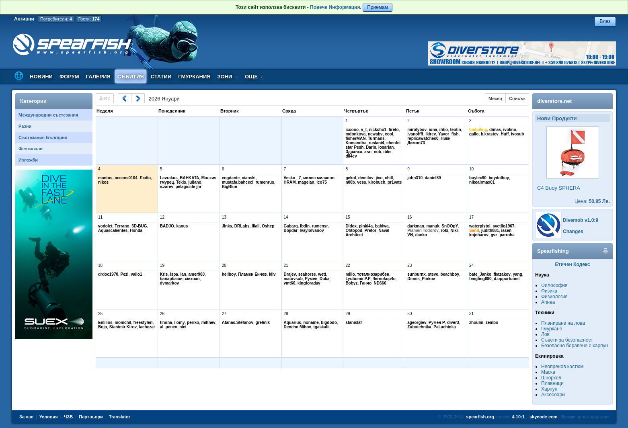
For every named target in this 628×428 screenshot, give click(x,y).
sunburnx (416, 274)
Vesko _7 (292, 178)
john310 (415, 178)
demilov (366, 178)
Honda (136, 230)
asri (367, 151)
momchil (123, 322)
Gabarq (291, 226)
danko (421, 235)
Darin (371, 147)
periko (193, 322)
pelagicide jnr (188, 186)
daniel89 (433, 178)
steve (433, 274)
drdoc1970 (108, 274)
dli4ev (351, 156)
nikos (103, 182)
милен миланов (319, 178)
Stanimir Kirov (123, 327)
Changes (573, 231)
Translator (119, 416)
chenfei (393, 143)
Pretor (370, 230)
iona (433, 129)
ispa (174, 274)
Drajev (290, 274)
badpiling (478, 129)
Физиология (554, 296)
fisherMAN (355, 138)
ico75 (321, 182)
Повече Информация (335, 7)
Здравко (353, 151)
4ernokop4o (384, 278)
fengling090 (480, 278)
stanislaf (353, 322)
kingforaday (309, 283)
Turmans (376, 138)
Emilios (105, 322)
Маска (548, 372)
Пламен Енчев (252, 274)
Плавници (552, 383)
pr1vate (395, 182)
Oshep (268, 226)
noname (310, 322)
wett (322, 274)
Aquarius (292, 322)
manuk (432, 226)
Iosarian (386, 147)
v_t (364, 129)
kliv (272, 274)
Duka (324, 278)
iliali (255, 226)
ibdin (305, 226)
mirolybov (417, 129)
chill (389, 178)
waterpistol (479, 226)
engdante (231, 178)
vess (361, 182)
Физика (549, 291)
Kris (164, 274)
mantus (105, 178)
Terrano (122, 226)
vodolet (105, 226)
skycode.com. (544, 416)
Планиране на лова (563, 323)
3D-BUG (139, 226)
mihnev (208, 322)
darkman (415, 226)
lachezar (147, 327)
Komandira (355, 143)
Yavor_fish (448, 134)
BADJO (167, 226)
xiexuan (192, 278)
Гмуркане (551, 329)
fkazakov (502, 274)
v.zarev (166, 186)
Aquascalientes (112, 230)
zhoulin (476, 322)
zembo (492, 322)
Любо (145, 178)
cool (389, 134)
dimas (495, 129)
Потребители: (56, 18)
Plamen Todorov (423, 230)
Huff (505, 134)
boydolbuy (498, 178)
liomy (179, 322)
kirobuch (376, 182)
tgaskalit (321, 327)
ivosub (517, 134)
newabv (375, 134)
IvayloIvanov (312, 230)
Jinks (227, 226)
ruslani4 (376, 143)
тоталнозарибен (373, 274)
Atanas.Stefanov (237, 322)
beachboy (449, 274)
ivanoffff (415, 134)
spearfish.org (480, 416)
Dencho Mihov (297, 327)
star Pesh (354, 147)
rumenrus (265, 182)
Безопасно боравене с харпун (574, 345)
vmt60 (290, 283)
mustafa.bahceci (237, 182)
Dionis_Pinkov (421, 278)
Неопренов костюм (562, 366)
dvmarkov (169, 283)
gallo (473, 134)
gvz (493, 235)
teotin (455, 129)
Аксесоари (553, 394)
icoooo (352, 129)
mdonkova (355, 134)
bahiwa (382, 226)
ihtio (443, 129)
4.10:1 (518, 416)
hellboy (229, 274)
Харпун (549, 389)
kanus (182, 226)
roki (444, 230)
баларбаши (171, 278)
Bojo (102, 327)
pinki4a (366, 226)
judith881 (490, 230)
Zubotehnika (419, 327)
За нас (26, 416)
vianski (249, 178)
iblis (388, 151)
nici (182, 327)
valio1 (136, 274)
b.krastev (490, 134)
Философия (554, 285)
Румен (311, 278)
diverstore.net (554, 101)
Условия (48, 416)
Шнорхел (551, 378)
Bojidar (291, 230)
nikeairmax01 (482, 182)
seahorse (307, 274)
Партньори (91, 416)
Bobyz (351, 283)
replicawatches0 (422, 138)
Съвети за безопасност (567, 340)
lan (183, 274)
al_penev (168, 327)
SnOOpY (449, 226)
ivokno (509, 129)
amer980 (196, 274)
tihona (166, 322)
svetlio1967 (503, 226)
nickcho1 (377, 129)
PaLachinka (444, 327)
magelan (306, 182)
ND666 (380, 283)
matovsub (293, 278)
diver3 (453, 322)
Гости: (89, 18)
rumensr (320, 226)
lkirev (430, 134)
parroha (507, 235)
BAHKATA (189, 178)
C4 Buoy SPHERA (558, 188)
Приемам (377, 7)
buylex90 (477, 178)
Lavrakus (169, 178)
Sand (474, 230)
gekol (350, 178)
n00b (350, 182)
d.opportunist (506, 278)
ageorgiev (416, 322)
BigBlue (229, 186)
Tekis (181, 182)
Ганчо (365, 283)
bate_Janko (480, 274)
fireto (394, 129)
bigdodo (329, 322)
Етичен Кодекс (572, 264)
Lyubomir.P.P (357, 278)
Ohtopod (353, 230)
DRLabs (242, 226)
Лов (545, 334)
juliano (195, 182)
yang (517, 274)
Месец (495, 98)
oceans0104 (126, 178)
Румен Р (437, 322)
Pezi (125, 274)
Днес (104, 98)
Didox (351, 226)
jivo (379, 178)
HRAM (290, 182)
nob (377, 151)
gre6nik (263, 322)
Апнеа (548, 302)
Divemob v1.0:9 (580, 220)
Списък (517, 98)
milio (350, 274)
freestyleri (143, 322)
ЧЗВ (68, 416)
